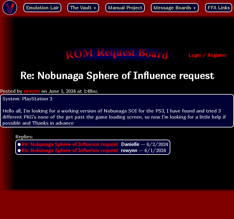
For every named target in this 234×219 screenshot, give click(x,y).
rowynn (32, 91)
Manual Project (125, 8)
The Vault (83, 8)
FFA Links (218, 8)
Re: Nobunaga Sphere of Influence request (69, 144)
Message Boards (174, 8)
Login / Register (207, 55)
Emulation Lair (42, 8)
